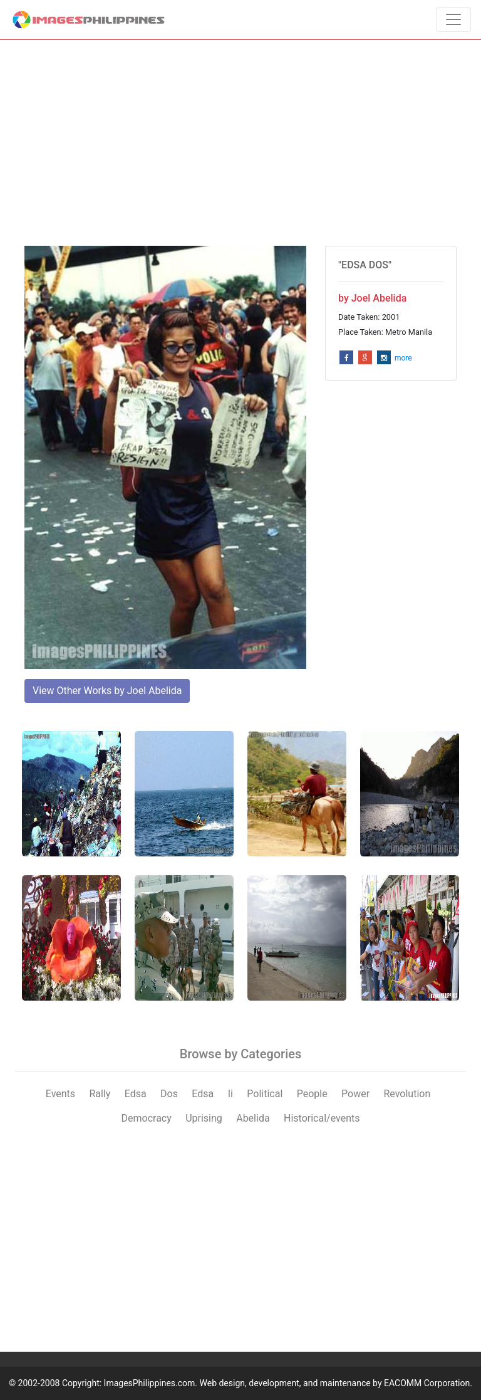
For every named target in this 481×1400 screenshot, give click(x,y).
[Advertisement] (240, 143)
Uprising (203, 1118)
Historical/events (322, 1118)
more (403, 358)
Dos (169, 1094)
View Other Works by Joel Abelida (107, 691)
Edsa (136, 1094)
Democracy (147, 1118)
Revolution (406, 1094)
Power (355, 1094)
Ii (230, 1094)
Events (60, 1094)
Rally (99, 1094)
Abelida (252, 1118)
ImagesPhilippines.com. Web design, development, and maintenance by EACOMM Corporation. (288, 1383)
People (312, 1094)
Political (264, 1094)
